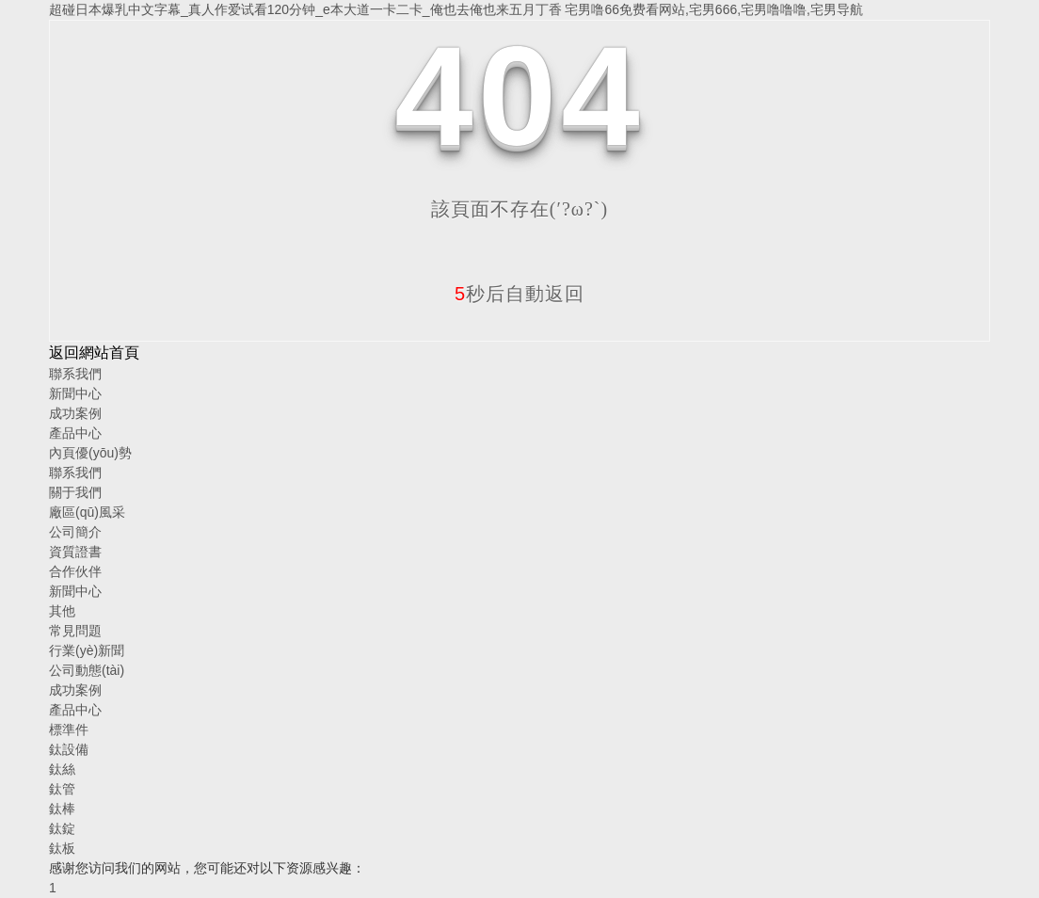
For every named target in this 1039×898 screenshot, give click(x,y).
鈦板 (62, 848)
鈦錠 (62, 828)
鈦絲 (62, 769)
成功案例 (75, 413)
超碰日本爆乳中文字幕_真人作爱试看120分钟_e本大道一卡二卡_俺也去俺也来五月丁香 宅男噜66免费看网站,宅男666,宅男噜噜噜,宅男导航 (456, 9)
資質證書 (75, 551)
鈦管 (62, 788)
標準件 (68, 729)
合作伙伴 (75, 571)
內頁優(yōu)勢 (90, 452)
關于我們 (75, 492)
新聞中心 (75, 393)
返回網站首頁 (94, 353)
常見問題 (75, 630)
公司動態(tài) (86, 670)
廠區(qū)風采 (87, 512)
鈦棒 (62, 808)
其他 (62, 610)
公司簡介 (75, 531)
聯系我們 (75, 373)
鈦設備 (68, 749)
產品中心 (75, 433)
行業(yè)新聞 (86, 650)
